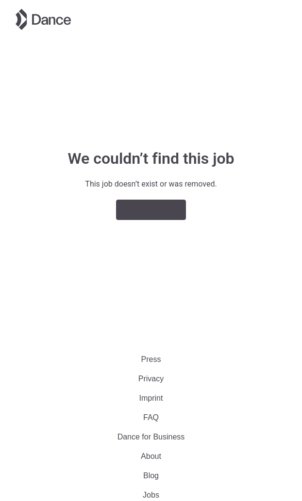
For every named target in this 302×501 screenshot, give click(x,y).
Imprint (151, 398)
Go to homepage (151, 209)
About (151, 456)
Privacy (151, 379)
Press (151, 359)
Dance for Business (151, 437)
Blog (151, 475)
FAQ (151, 417)
